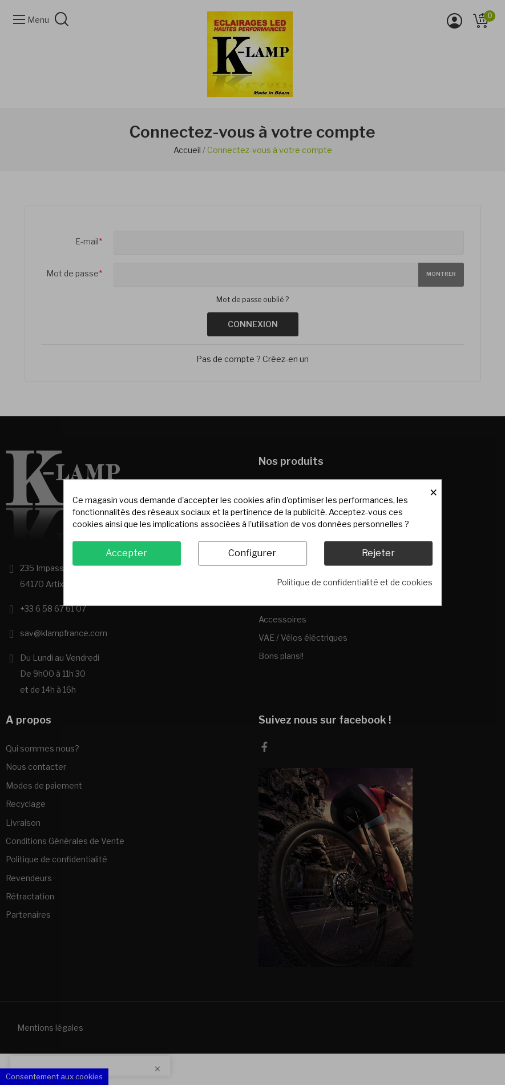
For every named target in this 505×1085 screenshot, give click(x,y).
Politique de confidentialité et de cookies (355, 581)
